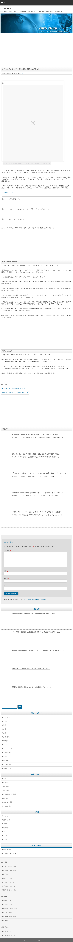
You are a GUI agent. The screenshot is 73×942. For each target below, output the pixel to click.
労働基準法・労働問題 (9, 794)
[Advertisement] (36, 51)
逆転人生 (6, 920)
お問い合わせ (7, 849)
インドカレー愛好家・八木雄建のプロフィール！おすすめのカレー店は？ (37, 632)
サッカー (6, 760)
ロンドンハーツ (7, 912)
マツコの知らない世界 (9, 866)
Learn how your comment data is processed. (34, 599)
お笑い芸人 (6, 737)
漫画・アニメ (7, 768)
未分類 (5, 839)
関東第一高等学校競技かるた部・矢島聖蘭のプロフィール (31, 687)
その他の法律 (7, 806)
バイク (5, 824)
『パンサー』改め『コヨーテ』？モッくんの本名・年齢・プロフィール (39, 473)
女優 (4, 733)
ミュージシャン (7, 748)
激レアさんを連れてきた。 (11, 870)
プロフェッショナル (9, 886)
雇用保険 (6, 798)
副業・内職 (6, 820)
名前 (6, 571)
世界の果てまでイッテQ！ (11, 908)
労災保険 (6, 790)
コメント (7, 550)
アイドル (6, 741)
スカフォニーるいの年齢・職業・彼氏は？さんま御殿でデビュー (36, 454)
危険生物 (6, 828)
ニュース (6, 816)
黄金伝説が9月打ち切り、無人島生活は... (14, 392)
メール (6, 578)
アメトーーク (7, 901)
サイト (6, 586)
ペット (5, 835)
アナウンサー (7, 752)
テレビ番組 (6, 717)
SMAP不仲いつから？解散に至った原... (14, 388)
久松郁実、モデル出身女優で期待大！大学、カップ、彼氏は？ (36, 435)
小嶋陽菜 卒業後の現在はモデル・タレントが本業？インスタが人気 (37, 493)
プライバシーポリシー (9, 853)
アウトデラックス (8, 882)
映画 (4, 725)
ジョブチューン (7, 904)
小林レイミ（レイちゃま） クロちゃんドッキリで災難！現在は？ (37, 512)
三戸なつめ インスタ (7, 192)
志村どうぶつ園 (7, 878)
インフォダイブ (5, 8)
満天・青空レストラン (9, 890)
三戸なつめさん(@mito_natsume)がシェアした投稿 (18, 163)
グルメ (5, 832)
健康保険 (6, 786)
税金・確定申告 (7, 802)
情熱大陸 (6, 874)
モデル (21, 73)
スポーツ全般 (7, 764)
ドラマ (5, 721)
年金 (4, 778)
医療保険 (6, 782)
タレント (6, 745)
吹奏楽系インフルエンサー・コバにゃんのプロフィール (31, 669)
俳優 (4, 729)
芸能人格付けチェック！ (10, 916)
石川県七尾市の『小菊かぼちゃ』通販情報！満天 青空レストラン (34, 613)
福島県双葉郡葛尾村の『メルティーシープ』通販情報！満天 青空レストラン (38, 650)
